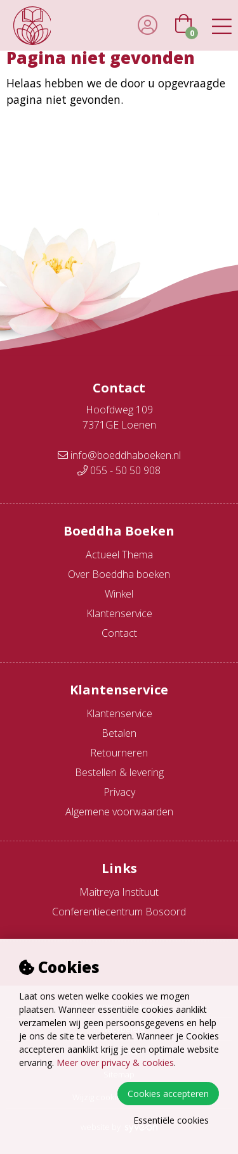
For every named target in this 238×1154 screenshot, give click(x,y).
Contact (119, 633)
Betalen (119, 733)
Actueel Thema (119, 554)
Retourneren (119, 753)
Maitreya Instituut (119, 892)
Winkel (119, 594)
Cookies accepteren (168, 1094)
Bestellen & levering (119, 772)
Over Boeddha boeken (119, 574)
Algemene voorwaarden (119, 811)
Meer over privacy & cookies (115, 1063)
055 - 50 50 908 (119, 470)
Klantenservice (119, 613)
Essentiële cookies (171, 1120)
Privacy (119, 792)
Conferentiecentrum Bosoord (119, 912)
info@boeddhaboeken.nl (119, 455)
